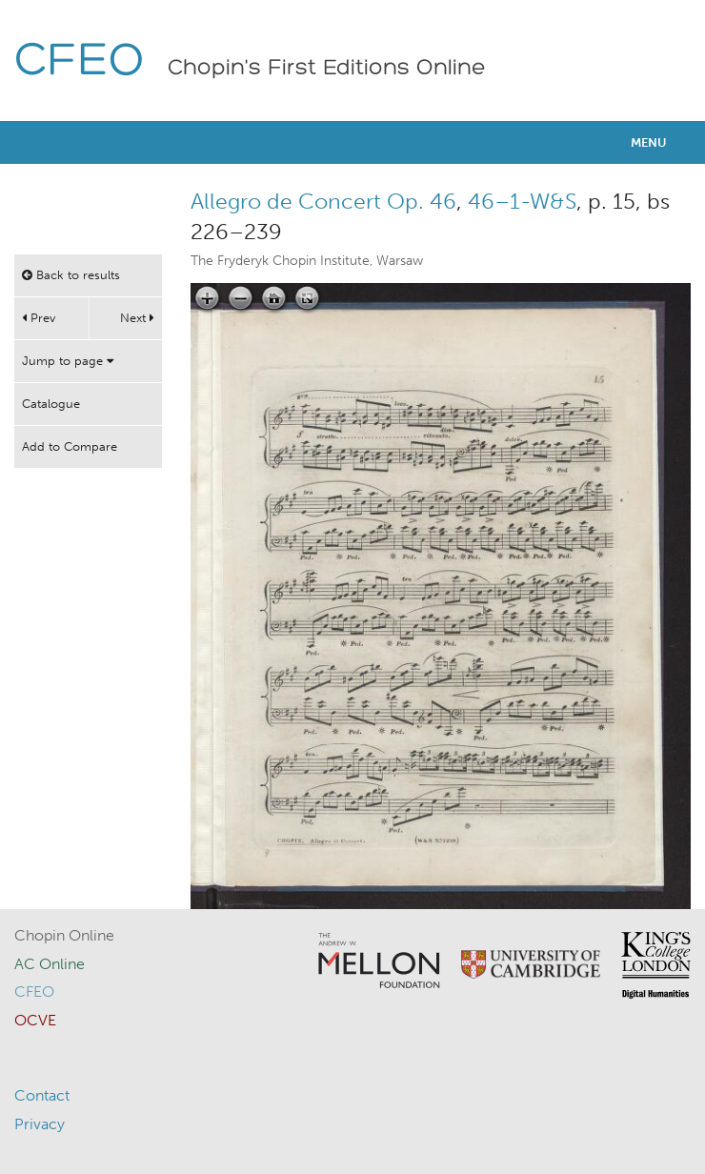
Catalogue (51, 403)
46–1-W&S (522, 201)
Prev (38, 318)
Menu (649, 142)
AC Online (49, 964)
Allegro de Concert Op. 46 (323, 201)
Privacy (39, 1124)
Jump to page (67, 361)
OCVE (35, 1020)
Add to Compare (69, 446)
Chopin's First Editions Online (327, 68)
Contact (42, 1095)
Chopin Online (64, 935)
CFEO (79, 62)
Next (137, 318)
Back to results (71, 275)
